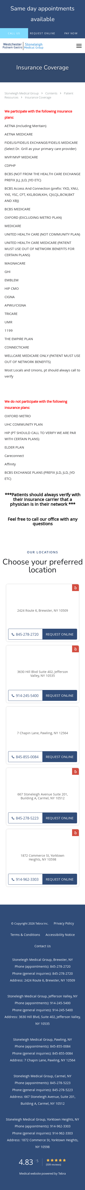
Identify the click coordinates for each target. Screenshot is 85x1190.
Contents (51, 93)
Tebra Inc (41, 923)
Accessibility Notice (60, 934)
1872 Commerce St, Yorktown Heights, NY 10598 (42, 857)
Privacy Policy (64, 923)
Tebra (62, 1173)
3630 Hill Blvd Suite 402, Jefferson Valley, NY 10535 (42, 674)
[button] (42, 33)
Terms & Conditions (25, 934)
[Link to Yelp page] (75, 587)
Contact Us (42, 946)
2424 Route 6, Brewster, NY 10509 (42, 611)
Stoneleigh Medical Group (22, 93)
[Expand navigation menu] (79, 46)
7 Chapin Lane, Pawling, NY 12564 (42, 733)
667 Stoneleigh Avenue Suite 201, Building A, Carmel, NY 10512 (42, 796)
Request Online (59, 634)
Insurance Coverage (38, 97)
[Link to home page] (37, 46)
